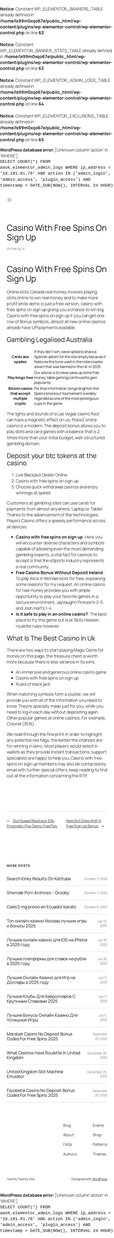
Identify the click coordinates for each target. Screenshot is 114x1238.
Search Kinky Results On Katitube (39, 878)
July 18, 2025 (102, 942)
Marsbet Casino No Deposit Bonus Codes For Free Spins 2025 (39, 1036)
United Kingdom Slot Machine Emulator (35, 1074)
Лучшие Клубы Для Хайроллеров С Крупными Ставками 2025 (41, 999)
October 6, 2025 (95, 907)
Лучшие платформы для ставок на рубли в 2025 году (46, 961)
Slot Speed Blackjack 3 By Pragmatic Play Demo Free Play (32, 823)
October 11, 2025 (95, 879)
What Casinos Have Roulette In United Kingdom (43, 1055)
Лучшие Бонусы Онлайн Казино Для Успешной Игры (42, 1017)
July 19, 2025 (102, 923)
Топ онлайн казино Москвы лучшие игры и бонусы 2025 (47, 923)
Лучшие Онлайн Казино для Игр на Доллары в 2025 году (41, 980)
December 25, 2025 (100, 1036)
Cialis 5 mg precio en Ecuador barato (41, 906)
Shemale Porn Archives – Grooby (38, 892)
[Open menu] (9, 200)
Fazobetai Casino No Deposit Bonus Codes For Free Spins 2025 (41, 1093)
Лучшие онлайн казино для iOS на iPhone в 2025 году (47, 942)
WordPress (99, 1179)
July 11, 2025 (102, 979)
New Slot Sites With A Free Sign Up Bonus (83, 823)
